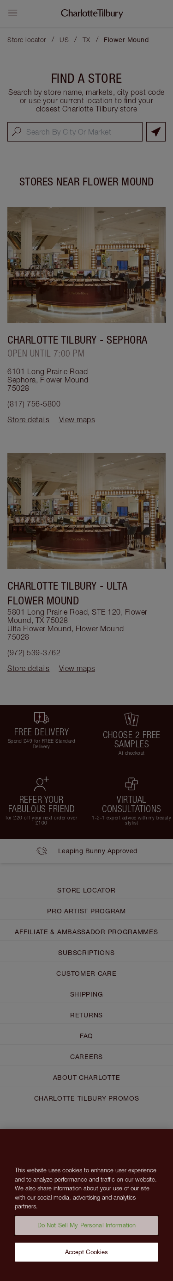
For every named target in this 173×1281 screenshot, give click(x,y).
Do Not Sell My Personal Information (86, 1228)
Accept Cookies (86, 1254)
